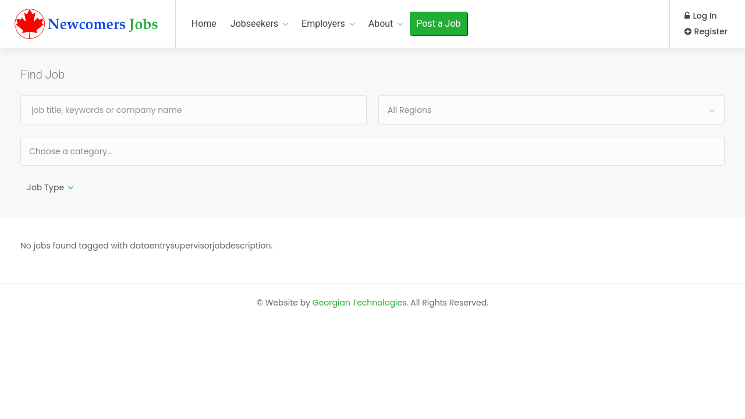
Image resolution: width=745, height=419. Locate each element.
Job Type (45, 187)
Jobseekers (254, 23)
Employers (323, 23)
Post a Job (438, 23)
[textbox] (108, 151)
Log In (700, 16)
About (380, 23)
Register (706, 31)
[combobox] (551, 110)
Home (204, 23)
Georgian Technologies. (361, 302)
